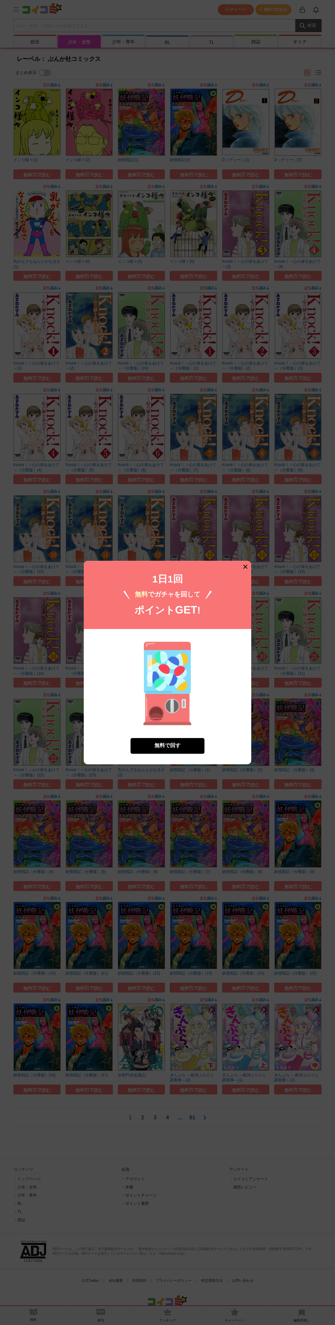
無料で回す (167, 732)
